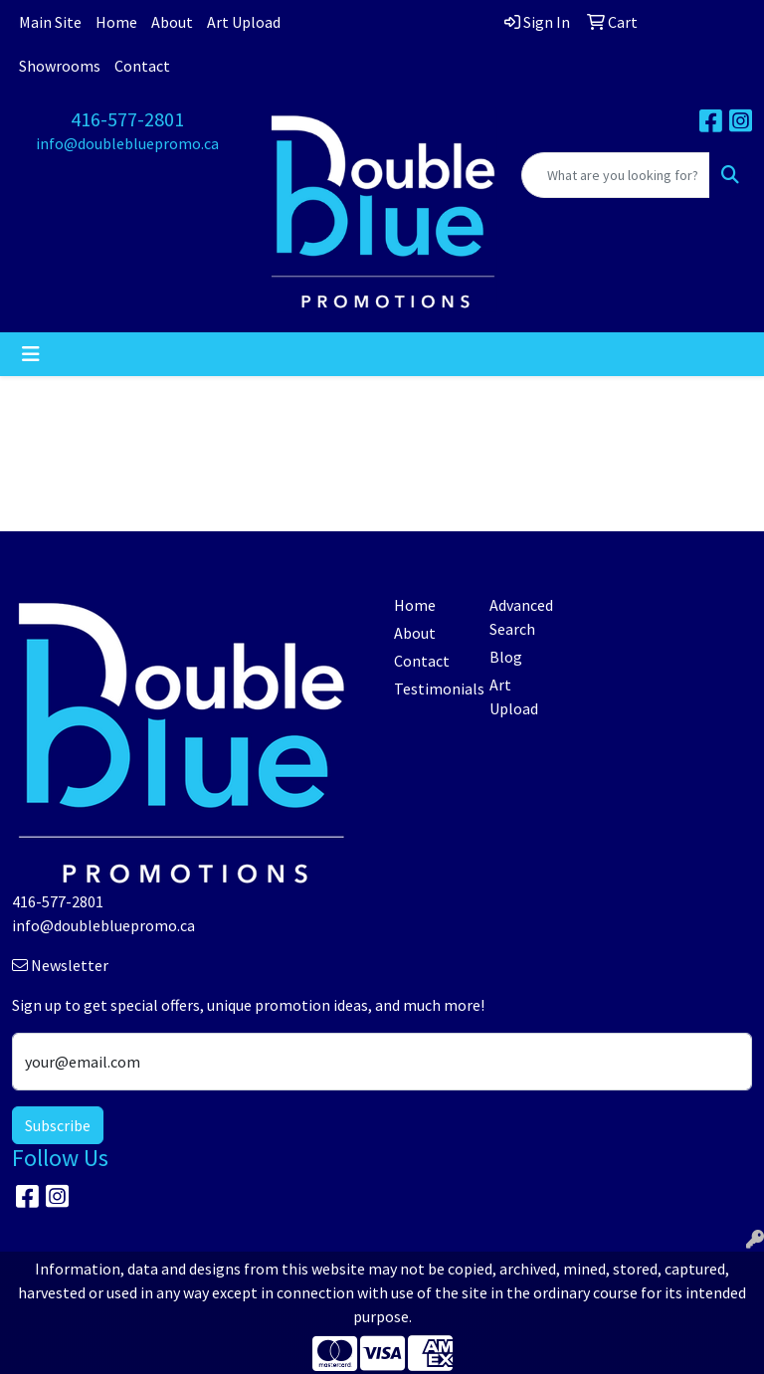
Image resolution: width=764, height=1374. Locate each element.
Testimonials (430, 688)
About (172, 22)
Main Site (50, 22)
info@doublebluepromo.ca (127, 143)
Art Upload (244, 22)
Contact (142, 66)
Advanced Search (521, 617)
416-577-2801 (127, 118)
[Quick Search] (615, 175)
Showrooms (59, 66)
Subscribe (58, 1125)
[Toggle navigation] (31, 354)
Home (116, 22)
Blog (505, 657)
